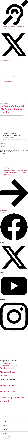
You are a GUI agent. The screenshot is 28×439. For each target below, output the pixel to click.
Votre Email (3, 143)
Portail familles (7, 385)
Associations (6, 401)
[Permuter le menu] (14, 76)
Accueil (1, 103)
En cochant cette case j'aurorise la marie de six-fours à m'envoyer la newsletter (14, 151)
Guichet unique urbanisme (12, 397)
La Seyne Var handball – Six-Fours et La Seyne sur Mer (14, 109)
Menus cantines (7, 372)
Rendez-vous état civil (10, 368)
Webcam (4, 375)
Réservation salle (8, 391)
